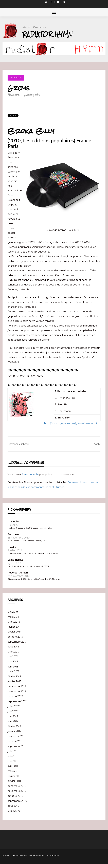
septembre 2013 (17, 641)
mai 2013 (13, 661)
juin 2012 (13, 711)
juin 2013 (13, 656)
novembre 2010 (17, 790)
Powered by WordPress (15, 855)
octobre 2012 (15, 696)
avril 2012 (13, 721)
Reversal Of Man (18, 572)
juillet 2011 (13, 751)
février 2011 (14, 776)
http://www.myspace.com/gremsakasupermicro (72, 423)
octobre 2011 (15, 741)
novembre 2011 (17, 736)
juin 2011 (12, 756)
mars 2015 (13, 616)
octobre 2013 (15, 636)
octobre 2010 (15, 795)
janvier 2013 (14, 681)
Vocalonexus (16, 559)
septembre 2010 (17, 800)
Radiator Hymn (47, 34)
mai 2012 (13, 716)
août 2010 (13, 805)
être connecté (30, 474)
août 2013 (13, 646)
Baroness (13, 534)
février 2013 (14, 676)
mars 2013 (14, 671)
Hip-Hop (16, 77)
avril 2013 (13, 666)
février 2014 (14, 626)
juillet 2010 (14, 810)
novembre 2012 (17, 691)
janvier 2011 (14, 780)
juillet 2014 (14, 621)
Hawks (12, 547)
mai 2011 (13, 761)
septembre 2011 (17, 746)
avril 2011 (13, 765)
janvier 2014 (14, 631)
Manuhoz (13, 94)
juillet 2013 (14, 651)
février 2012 (14, 726)
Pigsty (96, 444)
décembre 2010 (17, 786)
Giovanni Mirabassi (18, 444)
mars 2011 (13, 771)
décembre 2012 (17, 686)
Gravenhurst (15, 521)
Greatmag (41, 855)
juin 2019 (13, 611)
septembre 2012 (17, 701)
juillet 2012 (14, 706)
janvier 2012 (14, 731)
